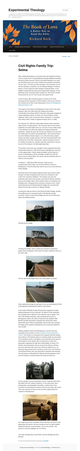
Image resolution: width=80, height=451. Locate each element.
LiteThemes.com (56, 447)
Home (10, 46)
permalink (46, 441)
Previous (64, 56)
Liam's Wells (12, 50)
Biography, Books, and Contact (22, 46)
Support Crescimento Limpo (57, 46)
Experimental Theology (27, 10)
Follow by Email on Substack (40, 46)
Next (69, 56)
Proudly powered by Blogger (27, 447)
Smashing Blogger (45, 447)
